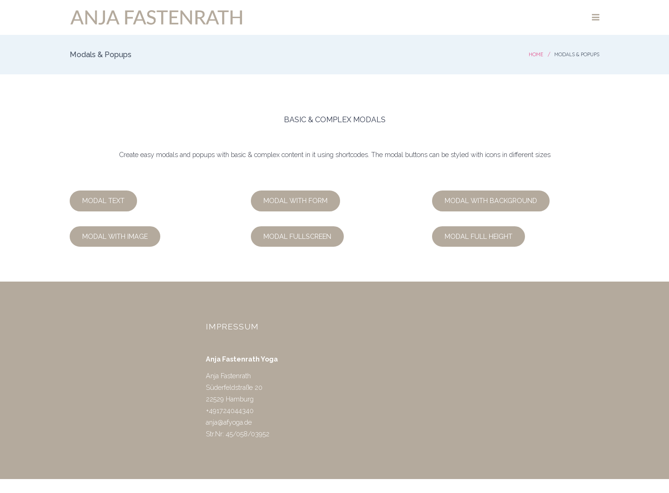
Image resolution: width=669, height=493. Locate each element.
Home (536, 54)
